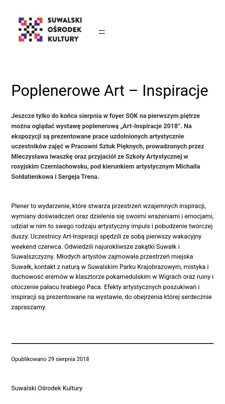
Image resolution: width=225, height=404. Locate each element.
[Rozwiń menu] (101, 32)
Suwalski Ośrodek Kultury (46, 388)
